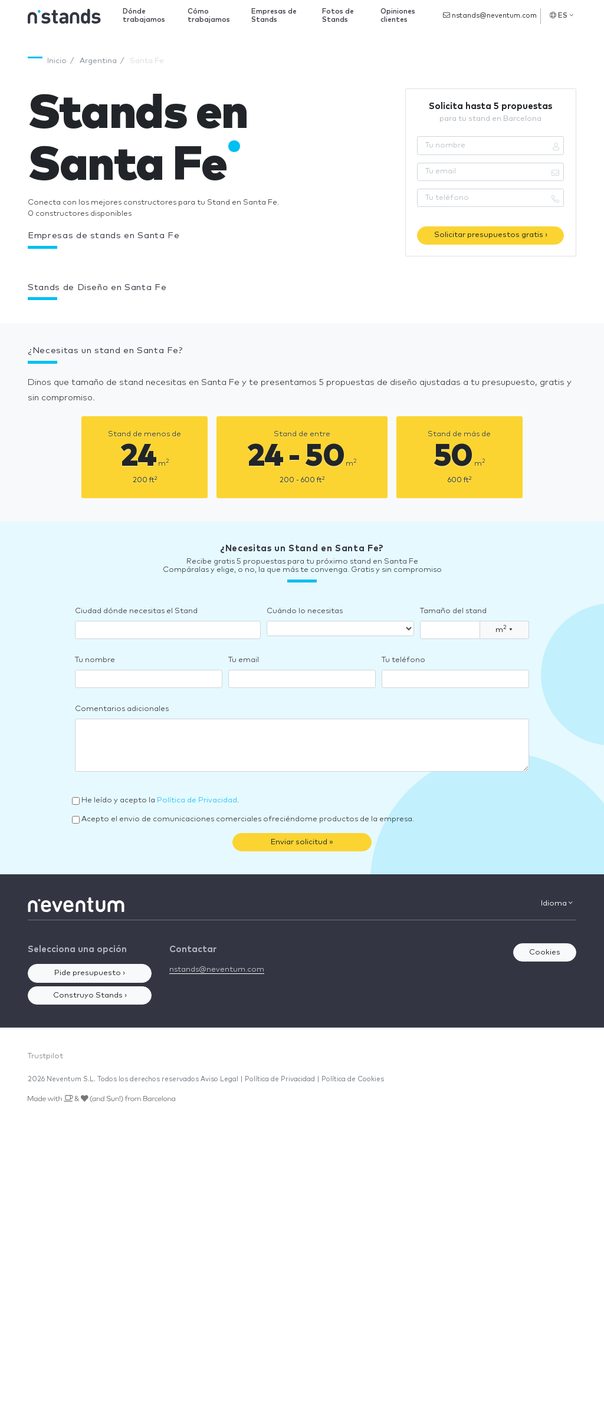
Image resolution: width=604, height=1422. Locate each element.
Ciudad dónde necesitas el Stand (136, 611)
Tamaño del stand (453, 611)
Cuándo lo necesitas (305, 611)
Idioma (557, 903)
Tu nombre (95, 660)
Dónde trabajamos (144, 15)
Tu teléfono (403, 660)
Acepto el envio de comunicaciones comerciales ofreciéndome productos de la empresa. (247, 819)
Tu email (243, 660)
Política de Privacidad (197, 800)
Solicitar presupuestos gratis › (490, 235)
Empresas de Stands (274, 15)
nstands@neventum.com (490, 15)
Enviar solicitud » (302, 842)
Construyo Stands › (90, 995)
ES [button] (561, 15)
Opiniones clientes (397, 15)
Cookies (544, 952)
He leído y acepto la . (160, 800)
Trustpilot (45, 1056)
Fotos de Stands (338, 15)
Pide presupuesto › (89, 973)
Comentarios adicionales (122, 709)
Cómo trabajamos (209, 15)
